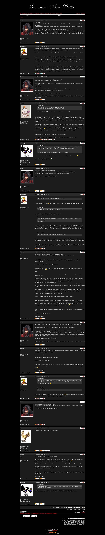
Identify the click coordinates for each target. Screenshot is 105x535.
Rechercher (24, 13)
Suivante (83, 512)
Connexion (78, 13)
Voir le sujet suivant (23, 511)
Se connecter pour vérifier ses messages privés (53, 13)
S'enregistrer (83, 13)
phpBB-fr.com (55, 530)
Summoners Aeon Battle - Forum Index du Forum (30, 513)
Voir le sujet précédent (24, 512)
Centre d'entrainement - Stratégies (49, 513)
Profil (43, 13)
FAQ (20, 13)
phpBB (50, 529)
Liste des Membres (29, 13)
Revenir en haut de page (24, 42)
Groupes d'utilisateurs (38, 13)
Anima (22, 17)
